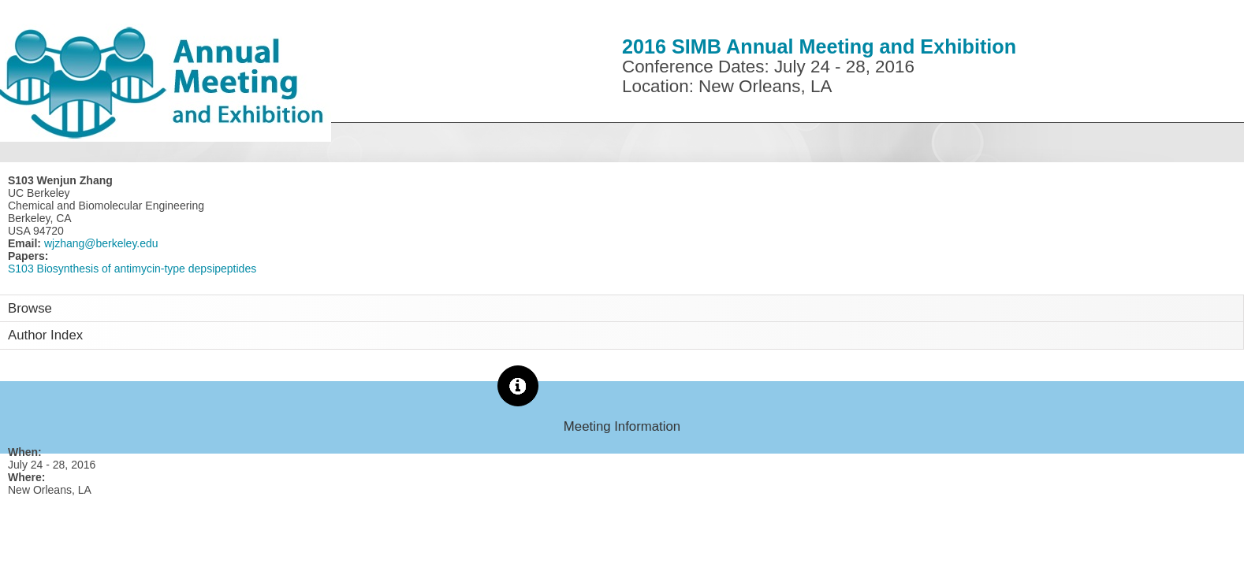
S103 (21, 268)
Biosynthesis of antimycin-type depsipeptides (147, 268)
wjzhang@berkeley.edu (99, 243)
